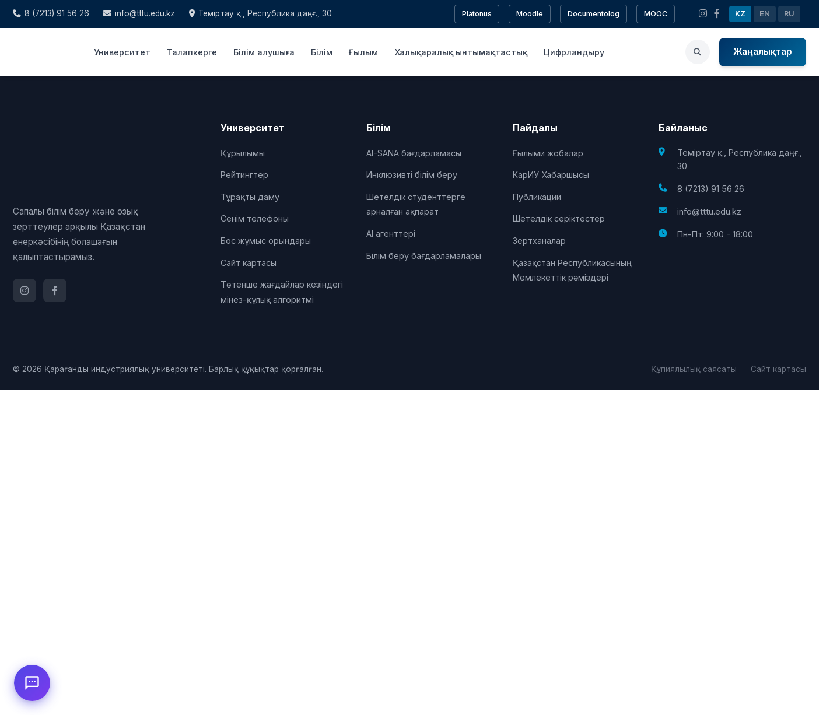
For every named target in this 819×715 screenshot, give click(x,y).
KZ (740, 13)
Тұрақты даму (249, 197)
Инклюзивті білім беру (411, 175)
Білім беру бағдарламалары (423, 256)
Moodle (529, 13)
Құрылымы (242, 153)
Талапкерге (192, 52)
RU (789, 13)
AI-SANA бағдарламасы (413, 153)
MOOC (655, 13)
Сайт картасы (248, 263)
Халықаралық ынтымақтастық (460, 52)
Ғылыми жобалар (548, 153)
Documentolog (594, 13)
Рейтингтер (244, 175)
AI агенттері (390, 234)
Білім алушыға (264, 52)
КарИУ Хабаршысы (551, 175)
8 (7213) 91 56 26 (51, 13)
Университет (122, 52)
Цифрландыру (574, 52)
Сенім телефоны (254, 218)
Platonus (477, 13)
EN (765, 13)
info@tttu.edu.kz (139, 13)
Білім (321, 52)
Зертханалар (539, 241)
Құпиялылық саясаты (694, 369)
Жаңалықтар (762, 51)
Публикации (537, 197)
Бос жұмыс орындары (265, 241)
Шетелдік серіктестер (559, 218)
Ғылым (363, 52)
